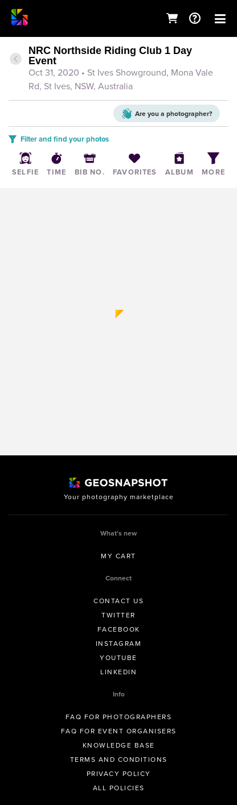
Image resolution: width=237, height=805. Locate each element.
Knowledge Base (119, 745)
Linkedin (118, 672)
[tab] (118, 69)
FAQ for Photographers (119, 717)
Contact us (118, 601)
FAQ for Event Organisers (119, 731)
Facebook (118, 629)
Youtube (118, 658)
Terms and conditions (118, 759)
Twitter (118, 615)
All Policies (119, 788)
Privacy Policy (119, 774)
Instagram (119, 643)
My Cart (118, 556)
